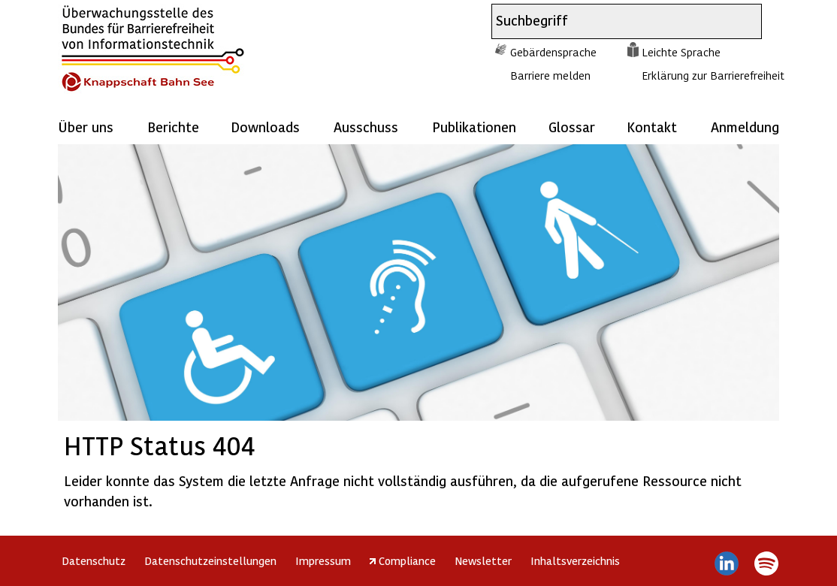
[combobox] (613, 21)
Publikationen (474, 126)
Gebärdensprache (553, 52)
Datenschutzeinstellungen (210, 560)
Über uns (85, 126)
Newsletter (483, 560)
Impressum (323, 560)
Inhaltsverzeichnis (575, 560)
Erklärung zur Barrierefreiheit (713, 75)
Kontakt (652, 126)
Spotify (766, 563)
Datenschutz (93, 560)
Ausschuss (366, 126)
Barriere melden (550, 75)
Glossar (571, 126)
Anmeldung (745, 126)
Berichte (173, 126)
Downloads (265, 126)
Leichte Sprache (681, 52)
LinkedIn (727, 563)
